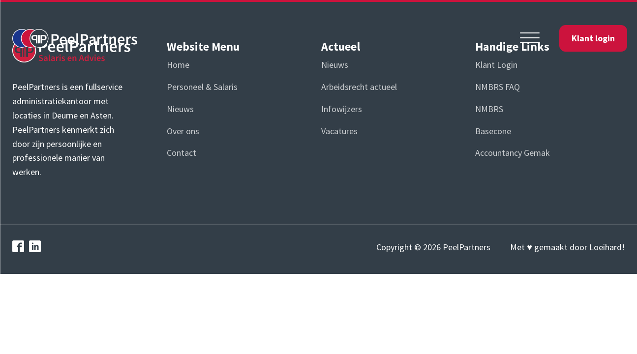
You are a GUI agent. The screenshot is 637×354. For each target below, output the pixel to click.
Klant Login (496, 64)
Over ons (183, 131)
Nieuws (180, 109)
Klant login (593, 38)
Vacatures (339, 131)
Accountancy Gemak (512, 152)
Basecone (493, 131)
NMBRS (489, 109)
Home (178, 64)
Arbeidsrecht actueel (359, 86)
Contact (181, 152)
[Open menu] (530, 38)
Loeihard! (607, 247)
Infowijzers (341, 109)
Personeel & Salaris (202, 86)
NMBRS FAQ (497, 86)
